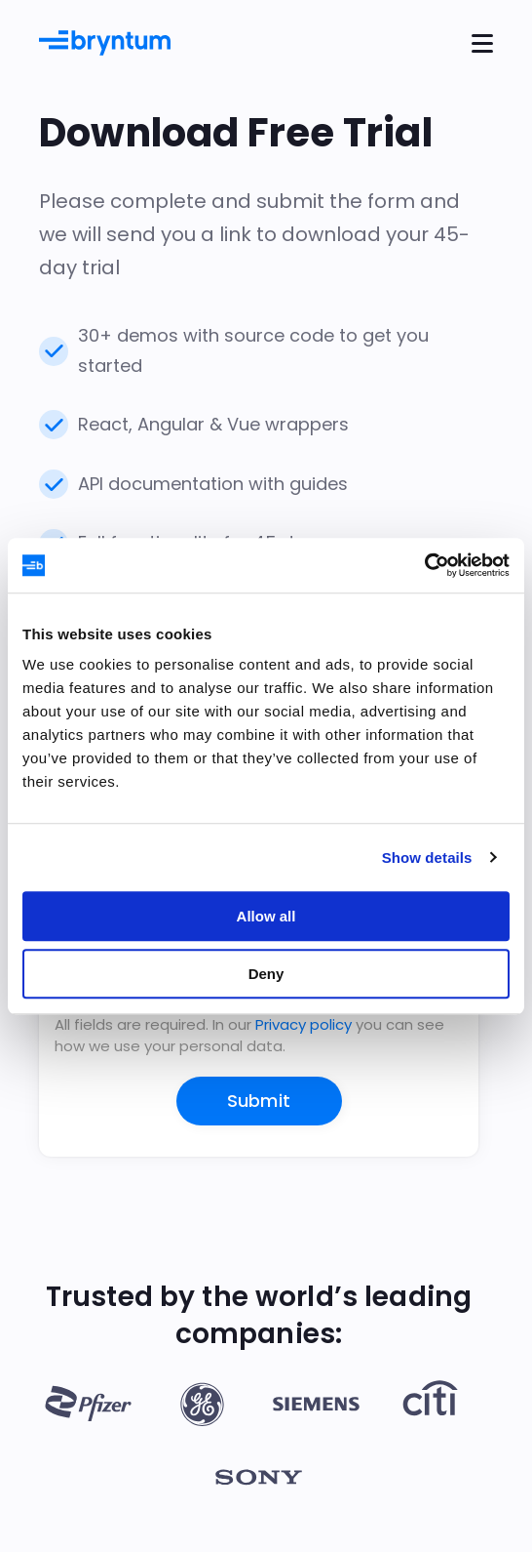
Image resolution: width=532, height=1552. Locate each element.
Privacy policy (303, 1024)
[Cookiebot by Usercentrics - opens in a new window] (424, 565)
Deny (266, 973)
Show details (427, 857)
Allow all (266, 916)
